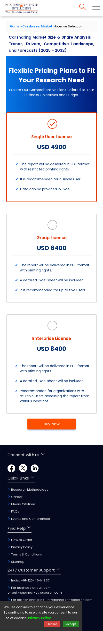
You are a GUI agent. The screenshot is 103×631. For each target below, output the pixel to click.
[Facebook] (11, 471)
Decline (52, 624)
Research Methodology (28, 489)
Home (14, 26)
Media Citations (22, 504)
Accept (71, 624)
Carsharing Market (37, 26)
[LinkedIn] (35, 471)
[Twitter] (23, 471)
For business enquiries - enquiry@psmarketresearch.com (35, 590)
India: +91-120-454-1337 (28, 580)
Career (15, 497)
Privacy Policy (20, 547)
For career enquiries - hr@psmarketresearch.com (50, 599)
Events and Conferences (29, 518)
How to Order (20, 540)
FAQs (13, 511)
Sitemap (16, 561)
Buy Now (52, 424)
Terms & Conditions (25, 554)
